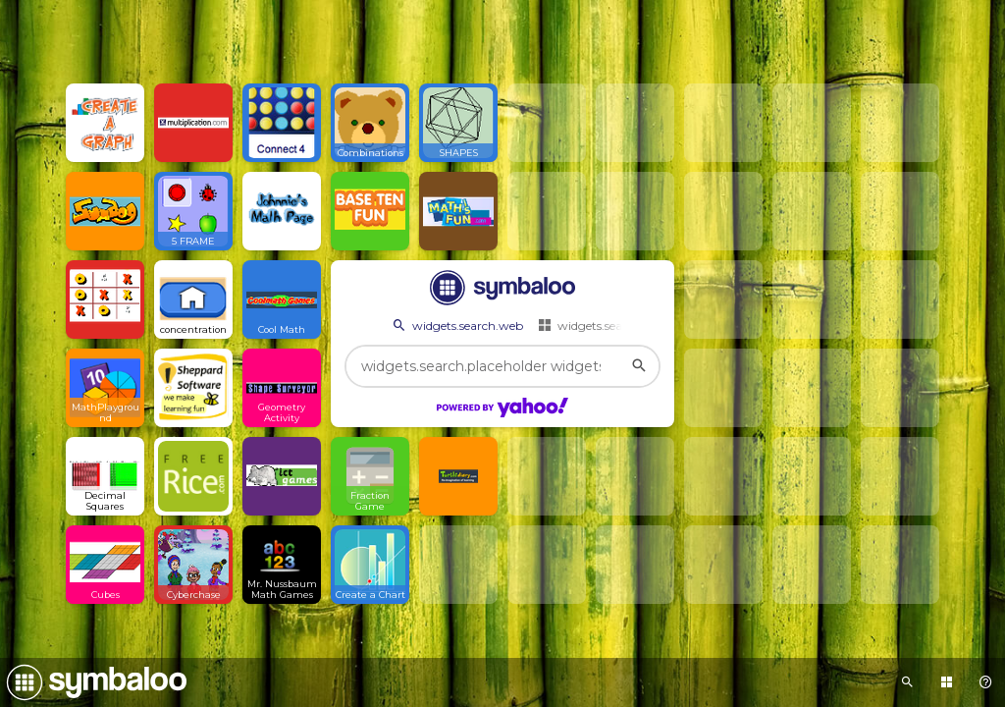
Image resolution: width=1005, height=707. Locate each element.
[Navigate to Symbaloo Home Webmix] (93, 682)
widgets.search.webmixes (618, 325)
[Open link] (105, 122)
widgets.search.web (456, 325)
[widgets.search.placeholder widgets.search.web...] (502, 366)
